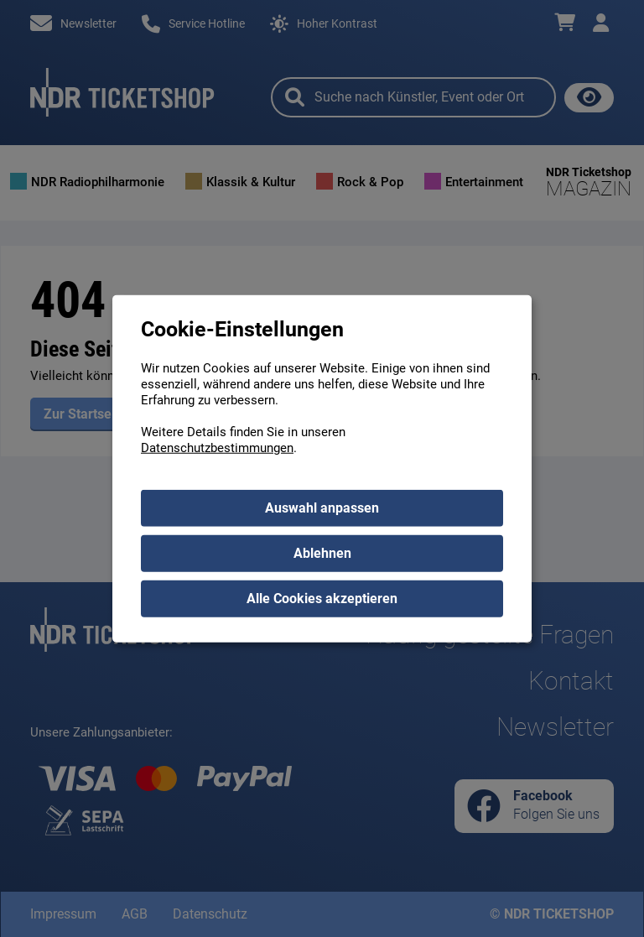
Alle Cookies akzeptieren (322, 598)
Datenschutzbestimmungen (217, 447)
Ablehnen (322, 553)
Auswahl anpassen (322, 508)
